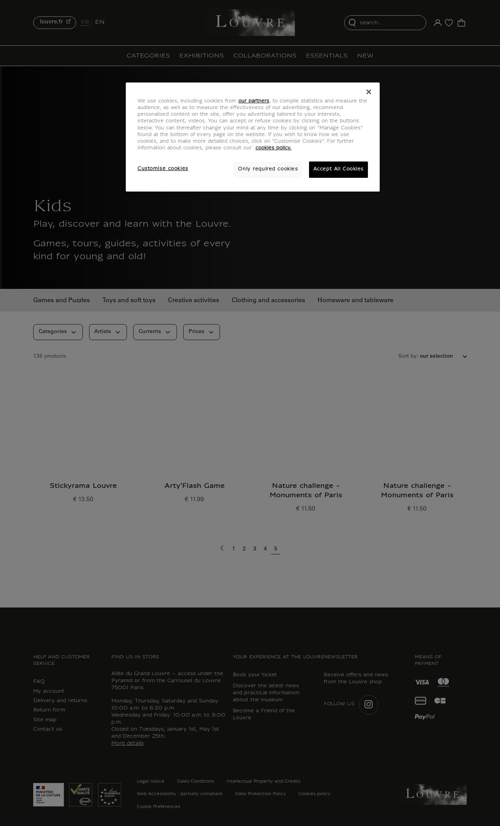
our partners (253, 101)
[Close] (368, 91)
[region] (253, 136)
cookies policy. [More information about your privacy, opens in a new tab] (273, 148)
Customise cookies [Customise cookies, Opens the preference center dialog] (163, 169)
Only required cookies (268, 169)
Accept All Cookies (338, 169)
